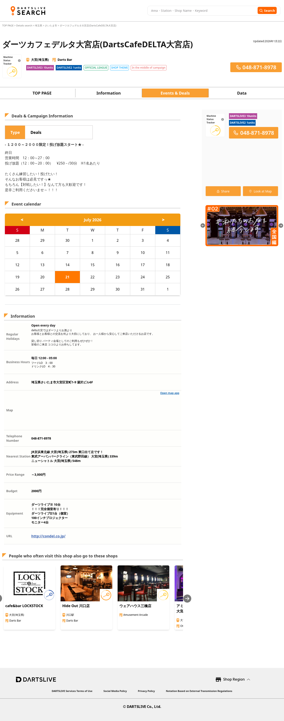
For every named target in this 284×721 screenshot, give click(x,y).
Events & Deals (175, 93)
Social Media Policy (115, 691)
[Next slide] (187, 598)
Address (12, 382)
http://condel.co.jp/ (48, 536)
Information (109, 93)
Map (9, 410)
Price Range (15, 474)
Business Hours (18, 362)
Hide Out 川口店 (76, 605)
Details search (24, 25)
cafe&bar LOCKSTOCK (24, 605)
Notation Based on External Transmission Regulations (199, 691)
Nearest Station (18, 456)
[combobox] (202, 10)
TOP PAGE (8, 25)
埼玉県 (38, 25)
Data (242, 93)
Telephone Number (14, 438)
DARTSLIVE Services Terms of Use (72, 691)
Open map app (169, 393)
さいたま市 (51, 25)
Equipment (14, 513)
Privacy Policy (146, 691)
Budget (12, 491)
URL (9, 536)
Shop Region (234, 679)
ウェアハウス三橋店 (135, 605)
